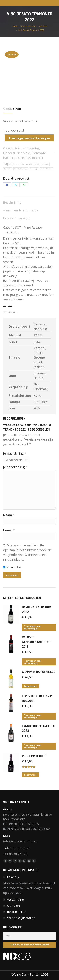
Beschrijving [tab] (12, 202)
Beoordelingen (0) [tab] (16, 218)
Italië (37, 164)
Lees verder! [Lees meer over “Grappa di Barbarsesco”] (30, 686)
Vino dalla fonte (46, 169)
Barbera (9, 158)
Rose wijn (34, 169)
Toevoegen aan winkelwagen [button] (32, 627)
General (9, 153)
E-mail (9, 530)
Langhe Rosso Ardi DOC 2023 (38, 728)
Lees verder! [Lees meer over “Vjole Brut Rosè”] (30, 774)
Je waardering (14, 453)
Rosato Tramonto (20, 169)
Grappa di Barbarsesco (38, 672)
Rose (20, 158)
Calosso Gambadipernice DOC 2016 (36, 641)
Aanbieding (31, 148)
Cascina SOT (34, 158)
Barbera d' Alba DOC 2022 (36, 609)
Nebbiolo (23, 153)
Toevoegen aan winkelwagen (29, 138)
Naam (8, 515)
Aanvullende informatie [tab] (20, 210)
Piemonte (7, 169)
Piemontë (39, 153)
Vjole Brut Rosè (34, 756)
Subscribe (12, 567)
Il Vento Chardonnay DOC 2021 (37, 698)
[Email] (29, 936)
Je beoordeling (15, 467)
